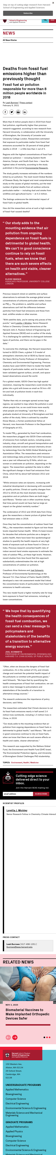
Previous (8, 1037)
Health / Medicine (31, 762)
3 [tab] (49, 1037)
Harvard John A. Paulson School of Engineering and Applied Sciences (22, 1055)
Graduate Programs (19, 1122)
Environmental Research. (36, 168)
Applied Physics (14, 1131)
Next (14, 1037)
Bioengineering (14, 1094)
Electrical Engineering (17, 1103)
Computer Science (16, 1099)
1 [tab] (44, 1037)
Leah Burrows (12, 102)
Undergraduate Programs (23, 1085)
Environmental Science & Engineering (26, 1108)
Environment (16, 762)
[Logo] (15, 20)
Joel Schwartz (37, 570)
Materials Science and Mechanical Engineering (24, 1114)
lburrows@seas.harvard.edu (19, 947)
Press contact (26, 102)
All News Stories (10, 40)
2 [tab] (47, 1037)
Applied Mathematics (17, 1089)
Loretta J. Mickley (23, 323)
